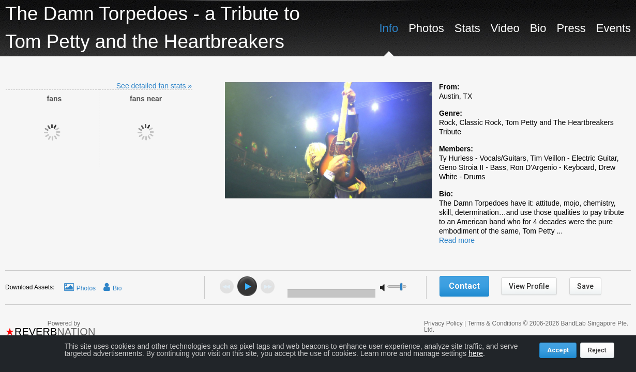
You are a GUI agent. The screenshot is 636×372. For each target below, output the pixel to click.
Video (505, 28)
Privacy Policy (444, 323)
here (475, 353)
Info (388, 28)
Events (613, 28)
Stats (467, 28)
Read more (457, 240)
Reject (597, 350)
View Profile (529, 286)
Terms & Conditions (494, 323)
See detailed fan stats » (154, 86)
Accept (558, 350)
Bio (538, 28)
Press (570, 28)
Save (585, 286)
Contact (464, 286)
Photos (426, 28)
